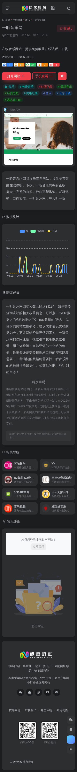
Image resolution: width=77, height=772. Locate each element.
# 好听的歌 (46, 86)
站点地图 (62, 710)
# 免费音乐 (26, 86)
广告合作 (30, 710)
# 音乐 (47, 93)
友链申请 (14, 710)
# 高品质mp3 (13, 99)
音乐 (27, 19)
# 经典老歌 (12, 93)
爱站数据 (21, 319)
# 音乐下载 (64, 93)
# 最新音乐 (65, 86)
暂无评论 (13, 521)
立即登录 (38, 546)
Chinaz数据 (42, 319)
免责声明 (46, 710)
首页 (7, 19)
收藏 (65, 28)
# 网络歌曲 (31, 93)
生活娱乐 (18, 19)
